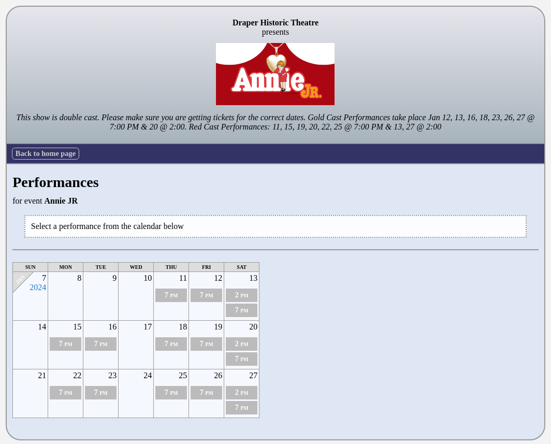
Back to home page (46, 153)
